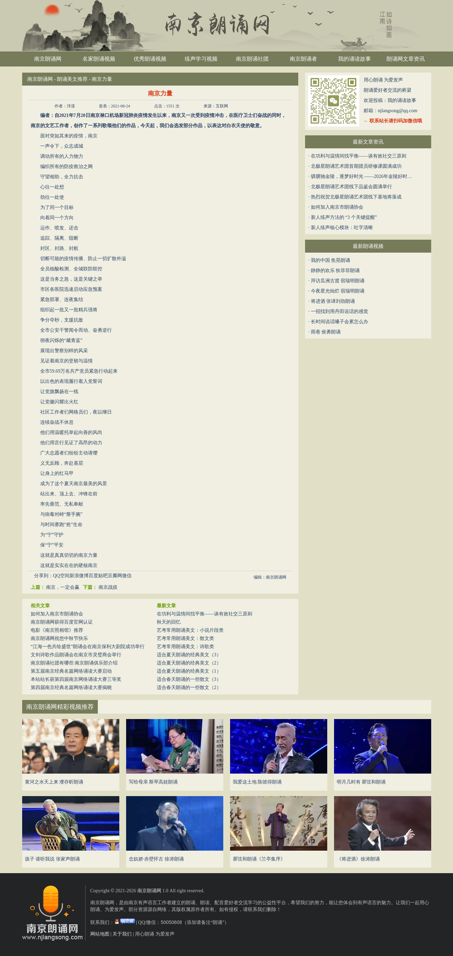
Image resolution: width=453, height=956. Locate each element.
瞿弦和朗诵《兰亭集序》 (259, 859)
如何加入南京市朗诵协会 (57, 613)
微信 (127, 575)
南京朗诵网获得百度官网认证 (62, 622)
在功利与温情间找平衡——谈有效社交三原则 (204, 613)
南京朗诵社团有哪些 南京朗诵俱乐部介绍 (74, 663)
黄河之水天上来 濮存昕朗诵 (54, 782)
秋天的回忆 (169, 622)
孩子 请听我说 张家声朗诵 (52, 859)
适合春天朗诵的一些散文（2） (189, 687)
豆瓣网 (115, 575)
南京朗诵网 (47, 59)
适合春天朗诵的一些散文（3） (189, 679)
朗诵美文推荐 (72, 79)
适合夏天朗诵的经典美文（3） (189, 654)
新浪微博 (79, 575)
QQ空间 (61, 575)
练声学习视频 (201, 59)
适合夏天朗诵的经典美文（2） (189, 663)
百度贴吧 (98, 575)
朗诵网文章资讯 (406, 59)
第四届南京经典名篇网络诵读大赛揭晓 (71, 687)
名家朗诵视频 (98, 59)
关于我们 (122, 934)
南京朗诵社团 (252, 59)
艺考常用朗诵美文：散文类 (185, 638)
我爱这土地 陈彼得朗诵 (257, 782)
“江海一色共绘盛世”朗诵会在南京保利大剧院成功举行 (88, 646)
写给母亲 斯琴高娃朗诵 (153, 782)
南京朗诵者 (303, 59)
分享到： (43, 575)
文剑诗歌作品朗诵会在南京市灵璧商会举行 (76, 654)
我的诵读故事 (354, 59)
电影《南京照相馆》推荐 (57, 630)
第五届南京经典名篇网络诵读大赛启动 (71, 671)
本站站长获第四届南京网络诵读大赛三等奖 (76, 679)
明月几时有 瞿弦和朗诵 (361, 782)
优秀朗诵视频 (150, 59)
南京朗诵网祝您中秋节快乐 (59, 638)
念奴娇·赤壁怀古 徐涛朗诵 (156, 859)
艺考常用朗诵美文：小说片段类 (190, 630)
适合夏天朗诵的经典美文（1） (189, 671)
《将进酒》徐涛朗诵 (358, 859)
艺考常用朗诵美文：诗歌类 (185, 646)
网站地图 (99, 934)
